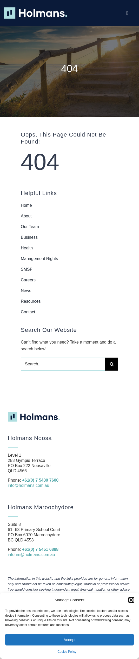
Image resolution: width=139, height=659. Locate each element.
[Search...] (63, 364)
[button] (131, 600)
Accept (70, 639)
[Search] (111, 364)
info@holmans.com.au (28, 485)
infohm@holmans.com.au (31, 554)
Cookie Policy (66, 652)
